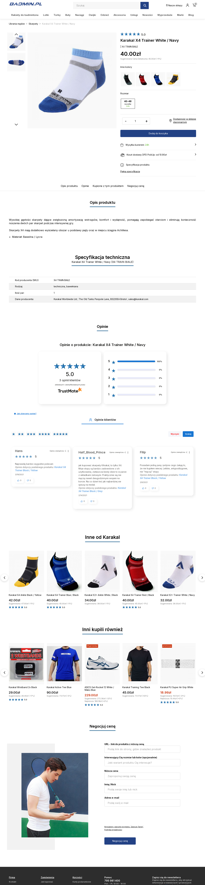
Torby (57, 14)
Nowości (147, 14)
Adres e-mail (111, 797)
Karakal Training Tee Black (136, 687)
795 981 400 (112, 880)
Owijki (92, 14)
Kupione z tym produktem (108, 185)
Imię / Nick (110, 784)
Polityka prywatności (113, 829)
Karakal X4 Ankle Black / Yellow (25, 594)
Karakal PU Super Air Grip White (176, 687)
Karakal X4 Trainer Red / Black (138, 594)
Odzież (104, 14)
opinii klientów (70, 380)
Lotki (46, 14)
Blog (191, 14)
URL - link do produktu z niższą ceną (124, 744)
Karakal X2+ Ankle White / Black (101, 594)
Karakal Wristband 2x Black (23, 687)
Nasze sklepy (174, 5)
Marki (180, 14)
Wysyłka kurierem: (158, 145)
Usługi (134, 14)
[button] (15, 414)
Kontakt (12, 881)
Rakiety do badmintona (24, 14)
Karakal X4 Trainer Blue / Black (63, 594)
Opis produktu (69, 185)
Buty (68, 14)
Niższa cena (111, 770)
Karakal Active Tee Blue (59, 687)
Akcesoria (119, 14)
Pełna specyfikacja (130, 171)
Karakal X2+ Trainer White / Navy (177, 594)
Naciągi (79, 14)
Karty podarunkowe (82, 881)
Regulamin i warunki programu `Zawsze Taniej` (124, 826)
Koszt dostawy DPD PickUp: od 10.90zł (158, 154)
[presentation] (128, 816)
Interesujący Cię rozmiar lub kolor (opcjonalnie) (130, 757)
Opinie (85, 185)
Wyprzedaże (164, 14)
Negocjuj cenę (135, 185)
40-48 (128, 103)
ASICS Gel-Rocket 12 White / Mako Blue (99, 688)
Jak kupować (47, 881)
